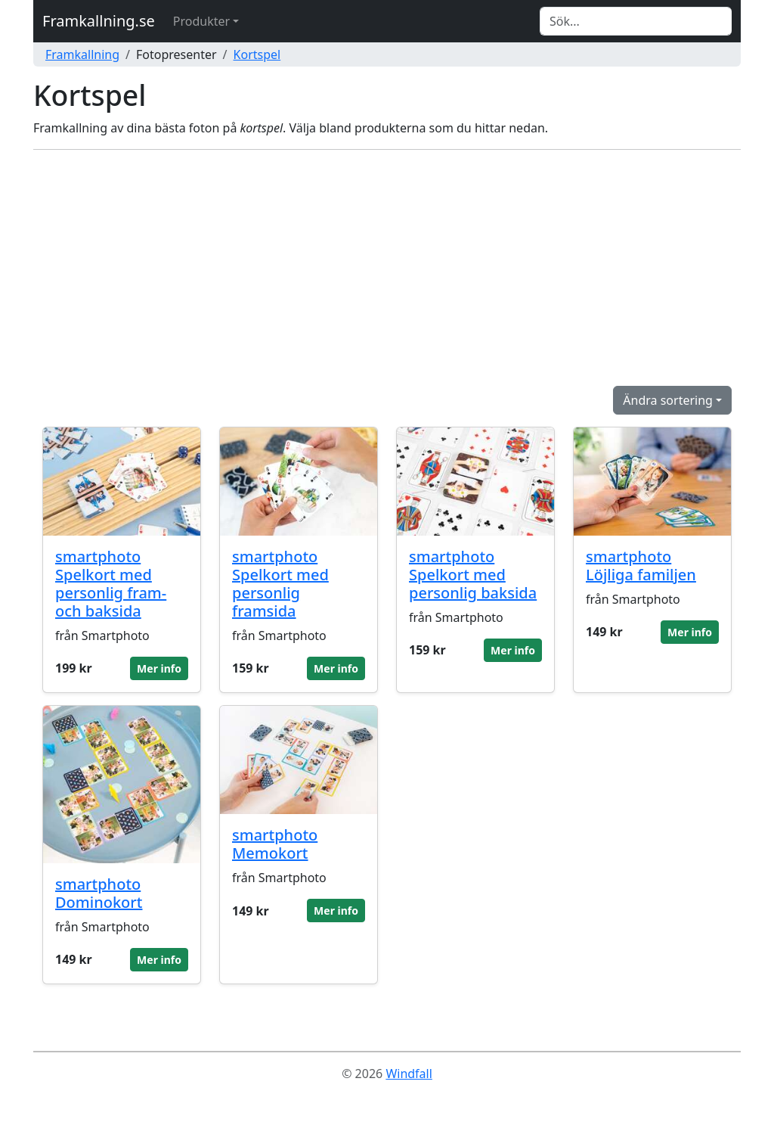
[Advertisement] (387, 268)
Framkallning (82, 54)
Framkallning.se (98, 21)
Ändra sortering (668, 400)
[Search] (636, 21)
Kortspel (257, 54)
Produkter (201, 21)
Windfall (408, 1073)
